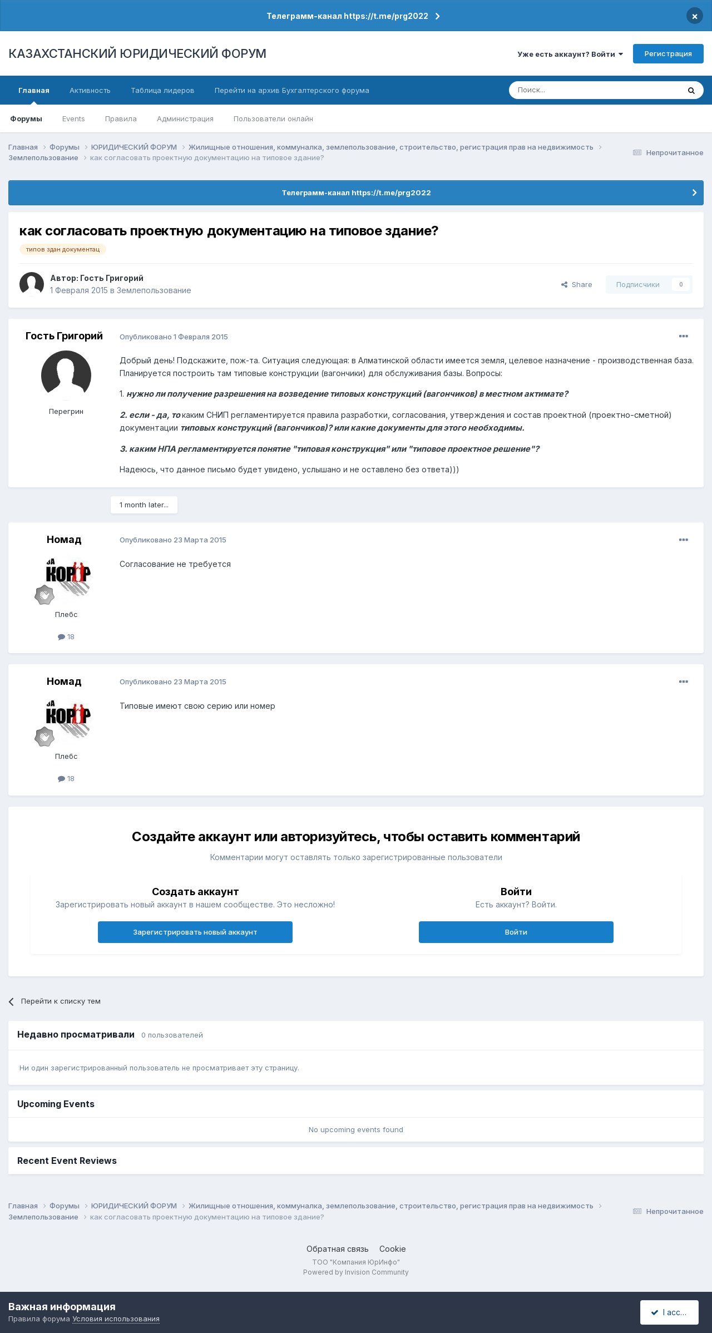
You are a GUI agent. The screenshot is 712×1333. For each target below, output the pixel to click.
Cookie (392, 1248)
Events (73, 118)
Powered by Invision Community (356, 1272)
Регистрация (668, 53)
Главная (34, 95)
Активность (90, 90)
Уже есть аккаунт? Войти (570, 54)
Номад (64, 539)
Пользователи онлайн (273, 118)
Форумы (26, 118)
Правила (121, 118)
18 (66, 636)
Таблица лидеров (163, 90)
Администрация (185, 118)
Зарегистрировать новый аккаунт (195, 931)
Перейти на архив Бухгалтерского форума (292, 90)
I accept (671, 1312)
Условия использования (116, 1318)
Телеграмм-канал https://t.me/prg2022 (347, 16)
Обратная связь (337, 1248)
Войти (516, 931)
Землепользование (154, 290)
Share (576, 284)
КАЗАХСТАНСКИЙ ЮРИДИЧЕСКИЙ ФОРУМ (137, 53)
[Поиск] (563, 90)
